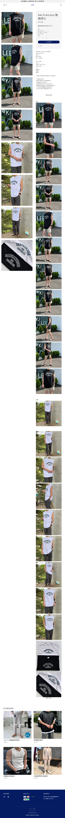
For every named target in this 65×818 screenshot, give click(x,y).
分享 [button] (40, 46)
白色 (46, 32)
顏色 (39, 29)
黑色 (40, 32)
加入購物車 (48, 42)
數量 (39, 35)
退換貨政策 (32, 815)
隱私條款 (37, 815)
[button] (4, 4)
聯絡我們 (28, 815)
